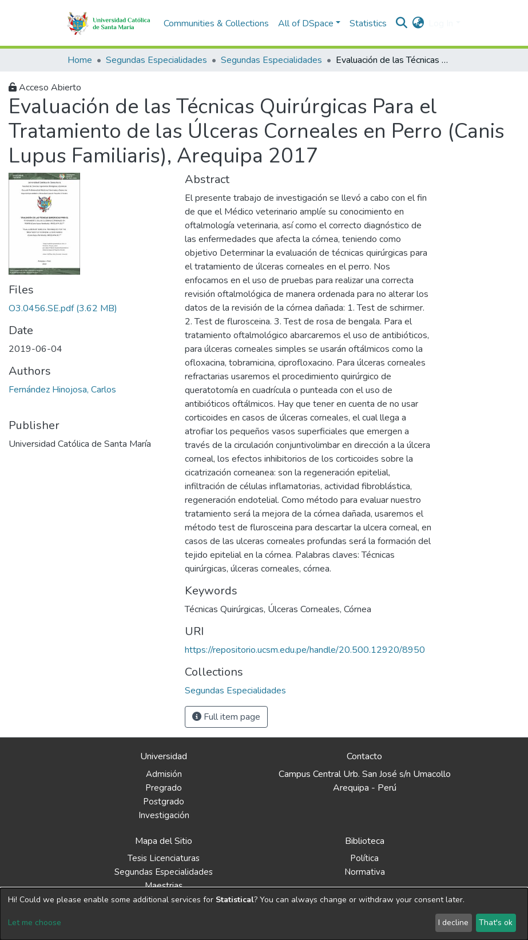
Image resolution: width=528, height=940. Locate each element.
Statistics (368, 23)
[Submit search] (401, 23)
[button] (418, 23)
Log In (440, 23)
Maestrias (163, 885)
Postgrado (163, 801)
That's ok (496, 922)
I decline (453, 922)
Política (364, 858)
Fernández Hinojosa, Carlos (62, 389)
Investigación (163, 815)
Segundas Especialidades (156, 60)
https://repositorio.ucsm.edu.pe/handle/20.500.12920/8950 (305, 650)
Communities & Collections (216, 23)
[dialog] (264, 914)
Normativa (364, 872)
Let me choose (34, 922)
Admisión (164, 774)
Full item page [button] (226, 717)
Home (80, 60)
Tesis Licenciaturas (164, 858)
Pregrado (163, 788)
